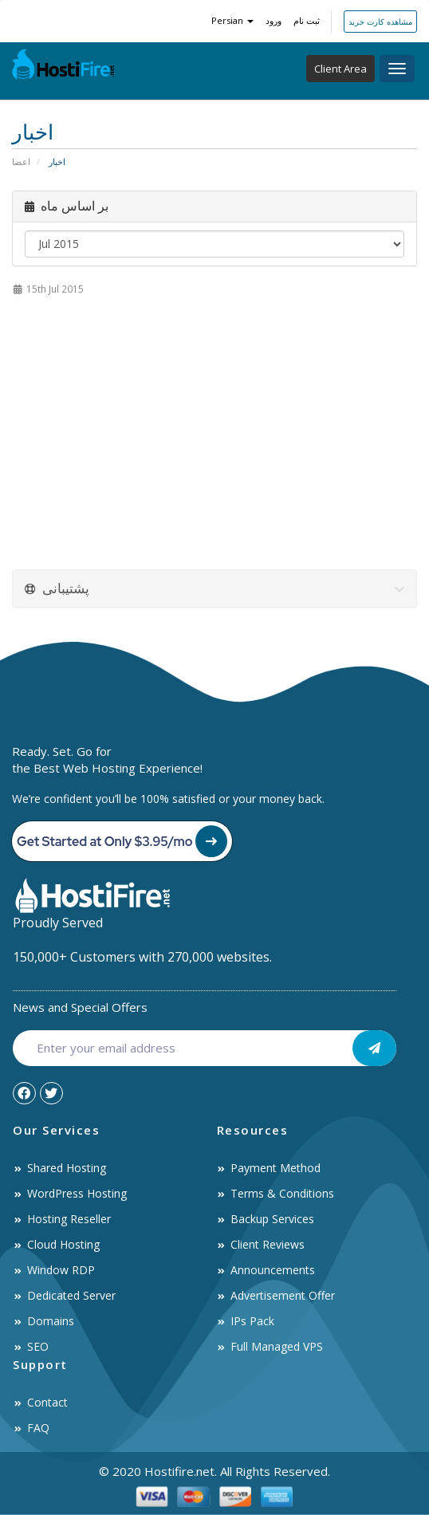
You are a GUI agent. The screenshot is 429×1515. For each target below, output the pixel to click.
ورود (273, 20)
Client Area (340, 68)
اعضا (21, 161)
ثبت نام (306, 20)
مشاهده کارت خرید (380, 21)
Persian (232, 20)
